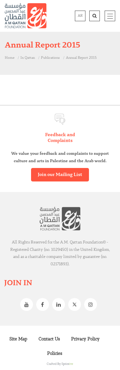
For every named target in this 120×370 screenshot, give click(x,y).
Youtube (28, 304)
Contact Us (49, 339)
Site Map (18, 339)
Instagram (92, 304)
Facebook (44, 304)
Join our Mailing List (60, 174)
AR (80, 16)
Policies (54, 353)
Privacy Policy (85, 339)
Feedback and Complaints (60, 137)
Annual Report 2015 (81, 58)
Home (9, 58)
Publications (50, 58)
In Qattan (27, 58)
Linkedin (60, 304)
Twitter (76, 304)
